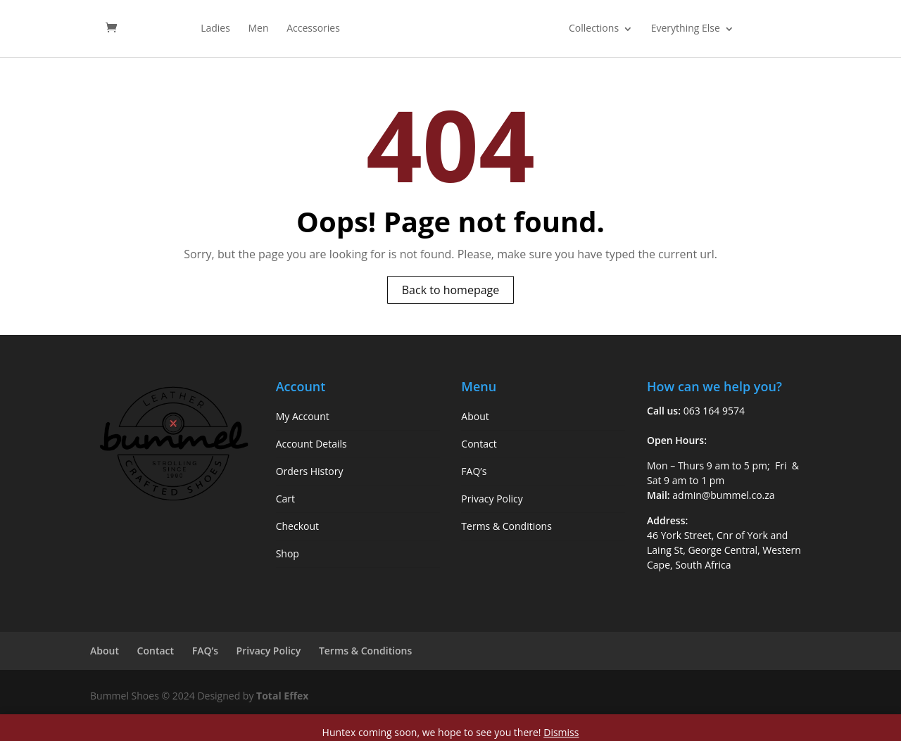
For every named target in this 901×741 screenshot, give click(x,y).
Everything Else (685, 28)
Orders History (310, 471)
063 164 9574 (714, 410)
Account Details (311, 443)
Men (258, 28)
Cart (285, 498)
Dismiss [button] (561, 732)
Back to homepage (451, 290)
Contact (478, 443)
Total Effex (282, 695)
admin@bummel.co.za (723, 495)
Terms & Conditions (506, 526)
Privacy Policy (491, 498)
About (475, 416)
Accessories (313, 28)
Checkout (297, 526)
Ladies (215, 28)
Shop (287, 553)
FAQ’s (473, 471)
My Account (302, 416)
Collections (594, 28)
